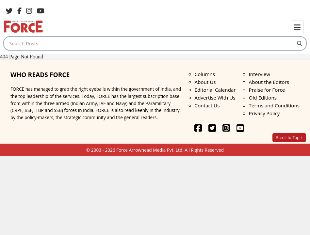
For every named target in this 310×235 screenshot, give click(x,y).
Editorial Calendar (215, 89)
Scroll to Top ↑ (289, 137)
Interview (259, 74)
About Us (205, 82)
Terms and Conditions (274, 105)
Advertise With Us (215, 97)
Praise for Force (267, 89)
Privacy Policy (264, 113)
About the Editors (269, 82)
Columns (205, 74)
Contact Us (207, 105)
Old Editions (263, 97)
